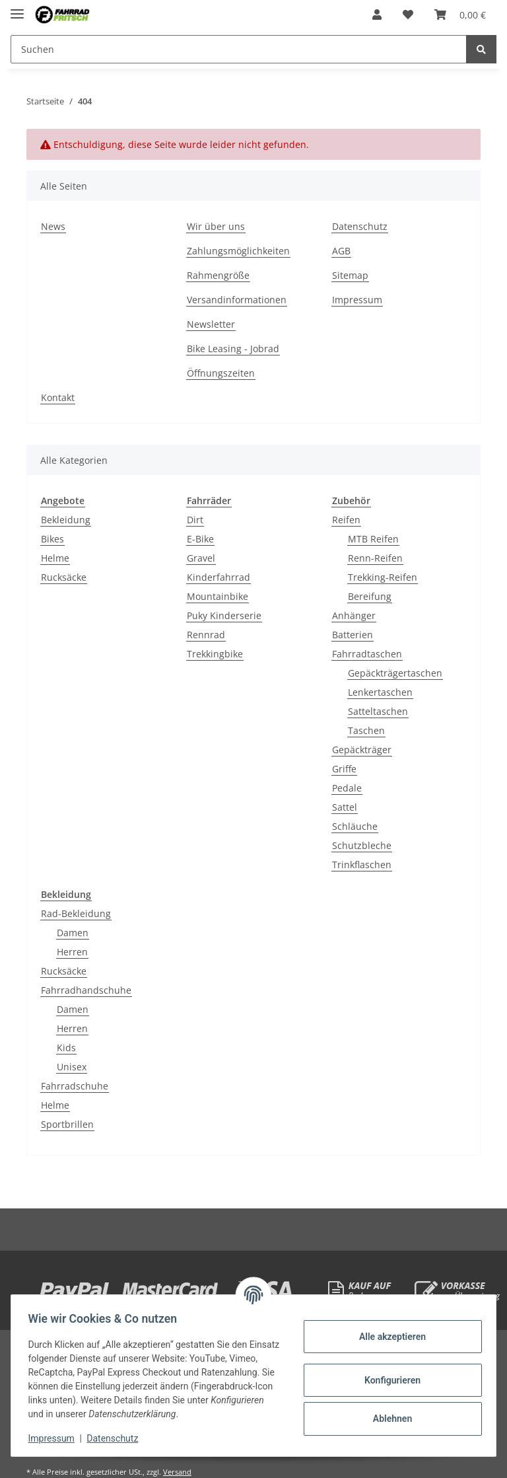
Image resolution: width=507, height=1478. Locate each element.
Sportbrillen (67, 1124)
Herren (72, 951)
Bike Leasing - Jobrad (233, 348)
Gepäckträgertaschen (395, 673)
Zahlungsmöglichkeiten (238, 250)
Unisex (71, 1066)
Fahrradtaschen (367, 653)
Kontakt (58, 397)
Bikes (52, 539)
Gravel (201, 558)
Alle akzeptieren (388, 1336)
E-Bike (200, 539)
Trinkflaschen (361, 864)
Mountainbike (217, 596)
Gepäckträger (361, 749)
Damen (72, 932)
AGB (341, 250)
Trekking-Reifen (382, 577)
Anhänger (354, 615)
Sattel (344, 807)
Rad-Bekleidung (76, 913)
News (53, 226)
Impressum (357, 299)
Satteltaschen (378, 711)
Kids (66, 1047)
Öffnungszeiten (221, 373)
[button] (377, 14)
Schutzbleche (361, 845)
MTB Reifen (373, 539)
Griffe (344, 768)
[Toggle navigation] (17, 8)
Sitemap (350, 275)
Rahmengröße (218, 275)
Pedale (347, 788)
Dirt (195, 519)
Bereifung (369, 596)
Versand (177, 1472)
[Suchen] (239, 49)
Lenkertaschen (380, 692)
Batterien (352, 634)
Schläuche (355, 826)
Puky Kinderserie (224, 615)
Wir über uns (216, 226)
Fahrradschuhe (74, 1086)
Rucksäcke (63, 577)
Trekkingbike (215, 653)
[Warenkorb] (460, 14)
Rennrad (206, 634)
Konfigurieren (388, 1380)
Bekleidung (65, 519)
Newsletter (211, 324)
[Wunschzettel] (408, 14)
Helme (55, 558)
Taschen (366, 730)
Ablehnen (387, 1418)
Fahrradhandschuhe (86, 990)
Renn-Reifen (375, 558)
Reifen (346, 519)
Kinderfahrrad (218, 577)
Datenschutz (360, 226)
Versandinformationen (237, 299)
